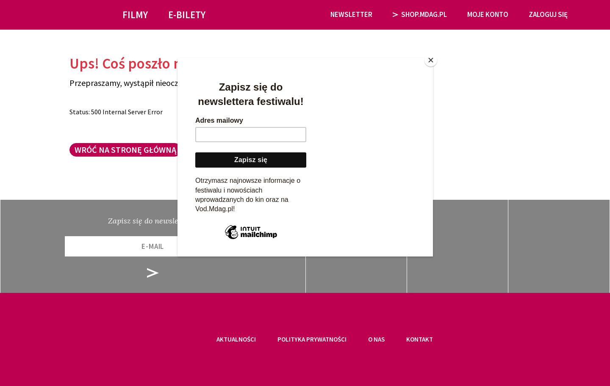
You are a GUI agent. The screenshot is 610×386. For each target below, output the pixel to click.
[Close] (430, 60)
